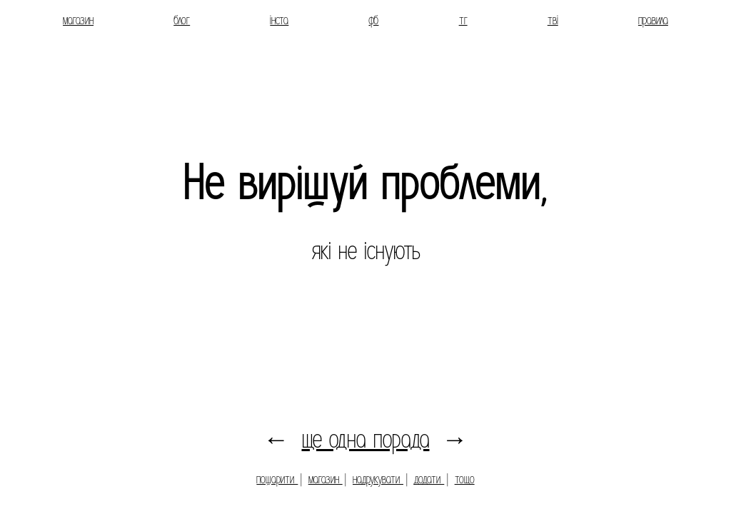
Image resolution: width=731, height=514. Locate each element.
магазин (78, 20)
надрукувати (378, 479)
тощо (465, 479)
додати (428, 479)
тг (463, 20)
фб (373, 20)
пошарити (277, 479)
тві (553, 20)
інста (279, 20)
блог (181, 20)
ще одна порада (366, 439)
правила (653, 20)
